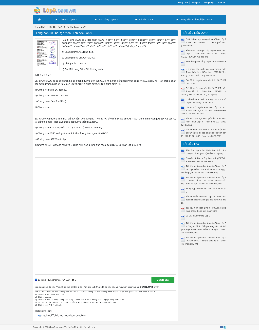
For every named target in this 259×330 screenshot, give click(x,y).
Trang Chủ (183, 2)
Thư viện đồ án (71, 327)
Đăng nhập (209, 2)
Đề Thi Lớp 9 (144, 19)
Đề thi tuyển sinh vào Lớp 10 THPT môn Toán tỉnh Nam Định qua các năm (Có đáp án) (203, 199)
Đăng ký (196, 2)
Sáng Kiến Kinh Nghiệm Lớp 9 (194, 19)
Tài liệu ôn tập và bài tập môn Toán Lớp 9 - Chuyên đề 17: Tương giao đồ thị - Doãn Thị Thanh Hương (203, 240)
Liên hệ (221, 2)
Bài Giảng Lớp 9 (105, 19)
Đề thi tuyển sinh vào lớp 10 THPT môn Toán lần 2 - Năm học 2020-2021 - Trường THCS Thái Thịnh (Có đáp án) (203, 91)
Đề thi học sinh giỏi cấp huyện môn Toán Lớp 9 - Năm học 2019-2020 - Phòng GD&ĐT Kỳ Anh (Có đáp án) (203, 53)
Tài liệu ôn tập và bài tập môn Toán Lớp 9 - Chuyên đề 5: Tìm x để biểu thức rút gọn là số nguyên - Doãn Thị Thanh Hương (203, 169)
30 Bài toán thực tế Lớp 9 (198, 215)
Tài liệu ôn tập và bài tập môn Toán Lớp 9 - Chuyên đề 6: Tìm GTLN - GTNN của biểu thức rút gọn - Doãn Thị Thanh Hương (203, 180)
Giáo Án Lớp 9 (65, 19)
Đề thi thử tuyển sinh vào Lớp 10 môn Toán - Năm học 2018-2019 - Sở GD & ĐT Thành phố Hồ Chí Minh (203, 110)
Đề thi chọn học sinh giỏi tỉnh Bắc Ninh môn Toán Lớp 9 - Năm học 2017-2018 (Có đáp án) (203, 121)
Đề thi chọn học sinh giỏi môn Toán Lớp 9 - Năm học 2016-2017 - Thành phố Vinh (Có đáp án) (203, 42)
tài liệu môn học (87, 327)
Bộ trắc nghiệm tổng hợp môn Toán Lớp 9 (206, 61)
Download (163, 279)
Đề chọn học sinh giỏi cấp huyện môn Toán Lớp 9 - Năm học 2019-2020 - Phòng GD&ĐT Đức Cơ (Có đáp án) (203, 72)
